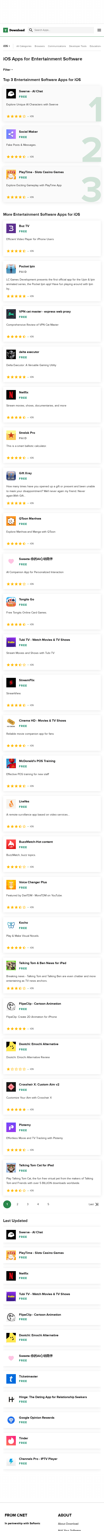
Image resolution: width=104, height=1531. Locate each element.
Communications (57, 46)
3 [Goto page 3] (28, 1204)
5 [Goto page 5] (48, 1204)
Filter (8, 70)
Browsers (40, 46)
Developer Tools (78, 46)
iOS (7, 46)
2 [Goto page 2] (17, 1204)
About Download (68, 1523)
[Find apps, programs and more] (61, 30)
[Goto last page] (93, 1204)
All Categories (23, 46)
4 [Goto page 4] (38, 1204)
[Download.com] (14, 30)
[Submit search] (31, 30)
